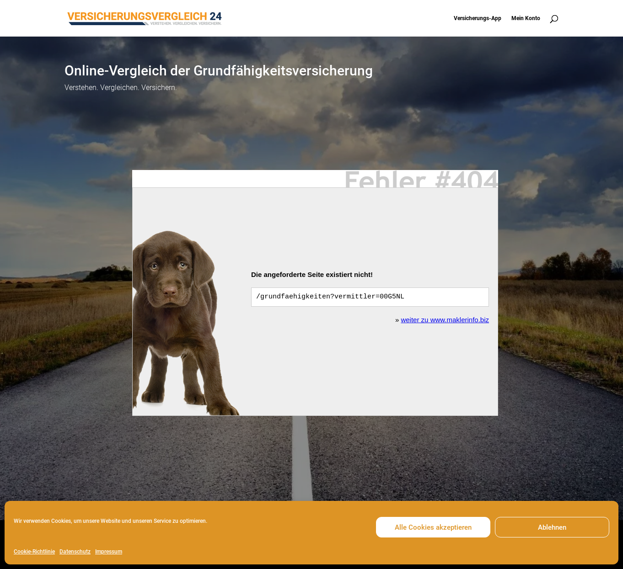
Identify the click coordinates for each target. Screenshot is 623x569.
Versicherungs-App (477, 18)
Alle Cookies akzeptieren (433, 527)
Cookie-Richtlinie (34, 551)
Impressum (108, 551)
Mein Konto (525, 18)
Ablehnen (552, 527)
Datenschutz (75, 551)
